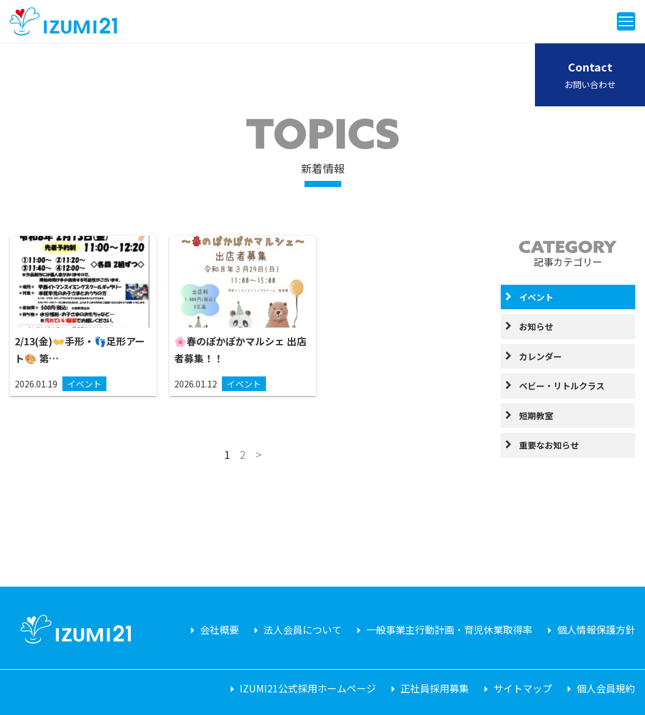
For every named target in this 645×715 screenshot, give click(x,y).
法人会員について (303, 629)
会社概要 (219, 629)
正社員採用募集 (434, 688)
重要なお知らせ (549, 445)
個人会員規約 (606, 688)
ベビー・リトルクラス (562, 386)
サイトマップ (522, 688)
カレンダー (540, 356)
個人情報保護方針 (596, 629)
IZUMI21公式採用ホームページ (308, 688)
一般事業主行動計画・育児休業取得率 (449, 629)
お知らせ (536, 326)
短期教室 (536, 415)
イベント (536, 297)
